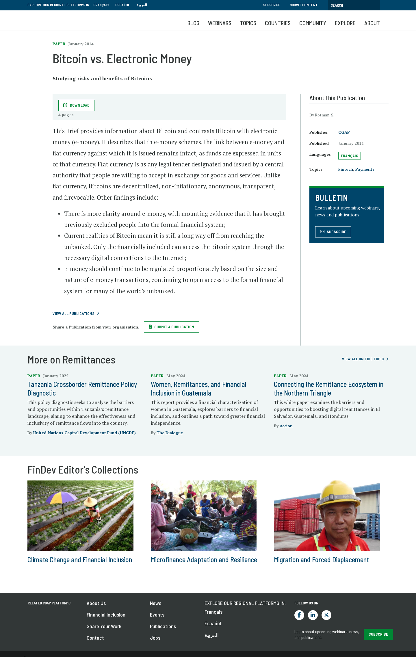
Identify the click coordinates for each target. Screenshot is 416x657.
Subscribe (271, 5)
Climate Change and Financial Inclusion (79, 559)
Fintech (345, 169)
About (372, 22)
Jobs (155, 637)
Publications (163, 626)
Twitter (326, 615)
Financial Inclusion (106, 614)
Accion (286, 425)
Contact (95, 637)
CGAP (344, 132)
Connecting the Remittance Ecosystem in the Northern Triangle (328, 388)
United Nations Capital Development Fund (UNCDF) (84, 432)
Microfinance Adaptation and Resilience (204, 559)
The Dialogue (170, 432)
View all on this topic (363, 358)
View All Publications (73, 313)
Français (101, 5)
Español (122, 5)
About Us (96, 603)
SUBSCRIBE (378, 634)
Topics (248, 22)
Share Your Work (104, 626)
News (155, 603)
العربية (142, 5)
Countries (278, 22)
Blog (193, 22)
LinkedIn (313, 615)
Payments (364, 169)
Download (80, 105)
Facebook (299, 615)
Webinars (219, 22)
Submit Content (304, 5)
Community (312, 22)
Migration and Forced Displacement (321, 559)
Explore (345, 22)
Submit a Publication (174, 326)
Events (157, 614)
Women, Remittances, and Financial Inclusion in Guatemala (198, 388)
